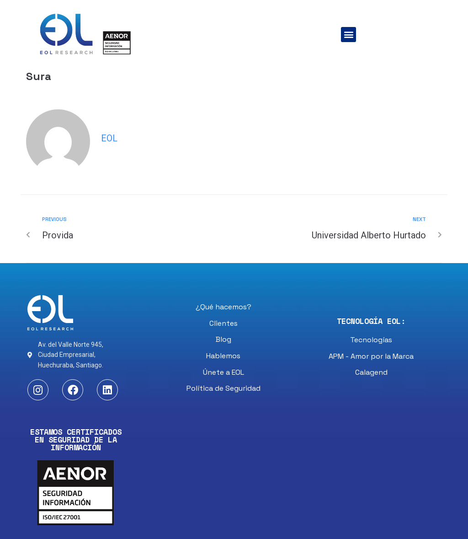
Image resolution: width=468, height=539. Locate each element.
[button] (348, 34)
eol (109, 138)
